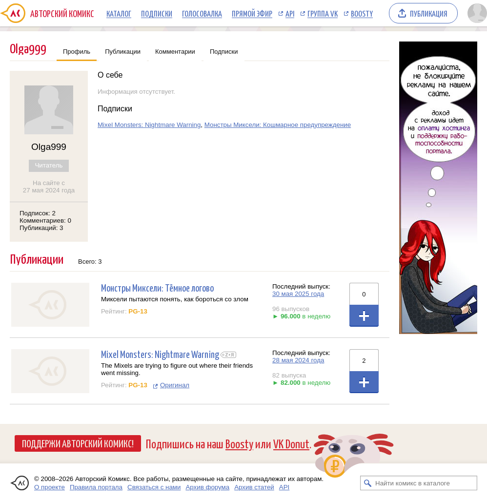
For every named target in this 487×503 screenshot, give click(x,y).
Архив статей (254, 487)
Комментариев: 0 (45, 220)
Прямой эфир (252, 13)
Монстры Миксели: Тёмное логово (157, 287)
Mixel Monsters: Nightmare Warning (149, 124)
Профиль (76, 51)
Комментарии (175, 51)
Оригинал (174, 385)
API (289, 13)
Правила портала (96, 487)
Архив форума (207, 487)
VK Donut (291, 443)
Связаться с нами (154, 487)
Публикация (428, 13)
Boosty (362, 13)
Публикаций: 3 (41, 227)
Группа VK (322, 13)
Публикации (123, 51)
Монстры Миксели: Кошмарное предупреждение (277, 124)
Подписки (156, 13)
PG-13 (137, 311)
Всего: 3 (90, 261)
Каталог (118, 13)
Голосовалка (202, 13)
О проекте (49, 487)
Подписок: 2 (38, 213)
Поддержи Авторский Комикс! (78, 443)
